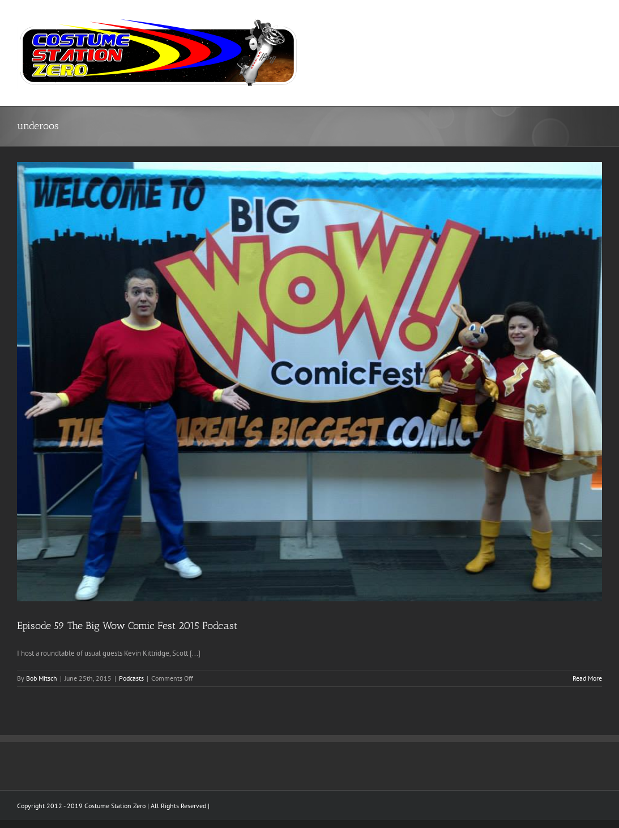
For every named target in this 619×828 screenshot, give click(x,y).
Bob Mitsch (41, 678)
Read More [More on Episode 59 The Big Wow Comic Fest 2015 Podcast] (587, 678)
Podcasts (131, 678)
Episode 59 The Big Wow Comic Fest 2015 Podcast (127, 625)
